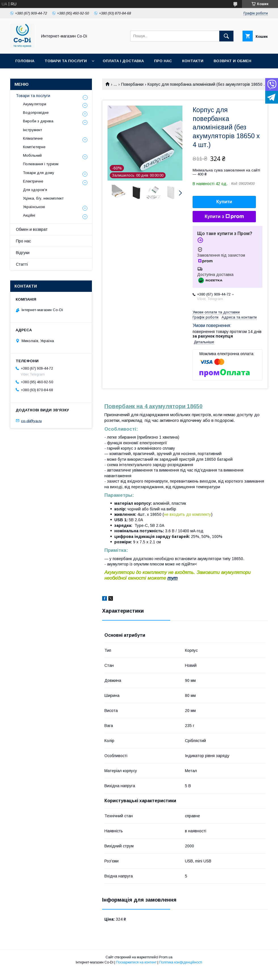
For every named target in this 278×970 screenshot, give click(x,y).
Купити (224, 201)
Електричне (33, 181)
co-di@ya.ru (31, 420)
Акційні (29, 215)
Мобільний (32, 155)
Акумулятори (34, 104)
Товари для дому (38, 173)
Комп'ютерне (34, 147)
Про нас (163, 61)
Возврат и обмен (232, 61)
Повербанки (132, 84)
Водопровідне (36, 112)
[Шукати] (226, 36)
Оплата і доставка (123, 61)
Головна (24, 61)
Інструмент (32, 130)
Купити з (224, 216)
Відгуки (23, 252)
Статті (22, 264)
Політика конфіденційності (180, 962)
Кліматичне (33, 138)
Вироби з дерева (38, 121)
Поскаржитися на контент (136, 962)
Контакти (192, 61)
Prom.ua (165, 957)
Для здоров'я (35, 190)
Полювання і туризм (40, 164)
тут (172, 578)
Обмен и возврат (32, 229)
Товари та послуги (66, 61)
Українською (34, 207)
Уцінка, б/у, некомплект (43, 198)
